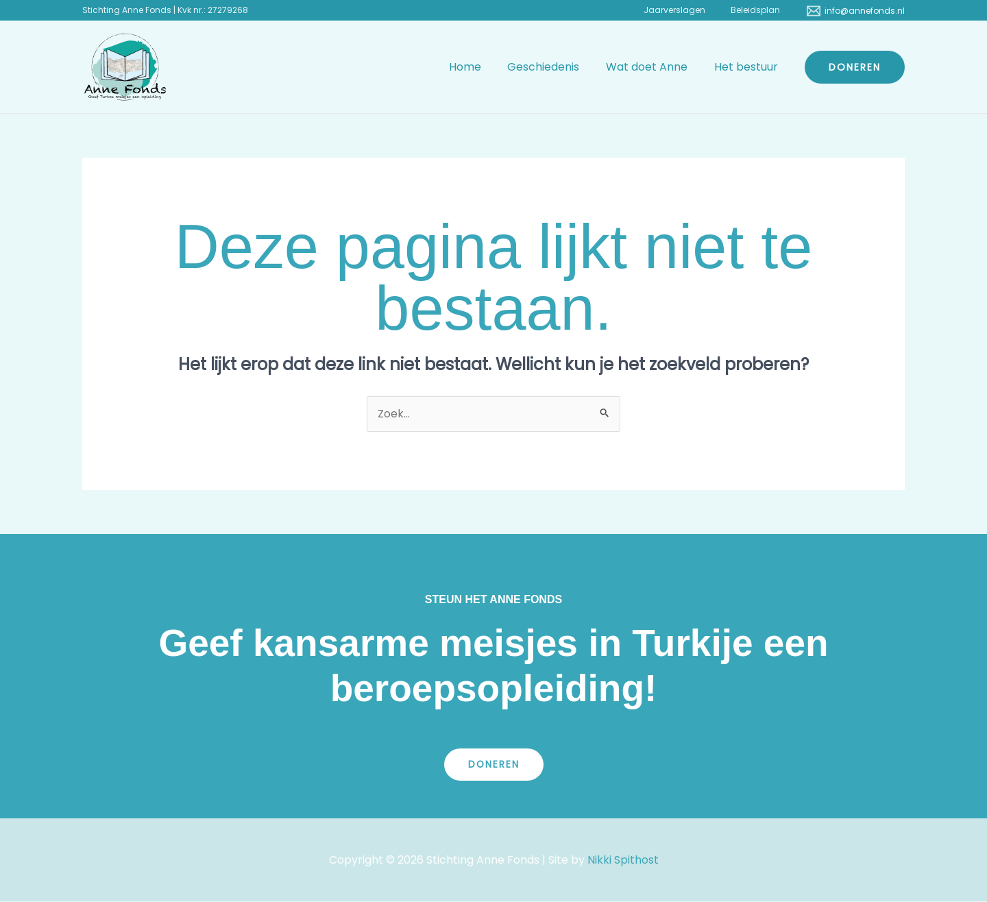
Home (481, 67)
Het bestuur (748, 67)
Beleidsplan (760, 10)
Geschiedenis (555, 67)
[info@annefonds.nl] (856, 11)
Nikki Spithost (623, 860)
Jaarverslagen (688, 10)
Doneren (493, 765)
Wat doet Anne (653, 67)
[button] (855, 67)
